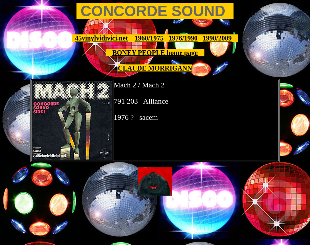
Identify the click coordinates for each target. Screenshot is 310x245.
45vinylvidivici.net (101, 38)
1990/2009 (217, 38)
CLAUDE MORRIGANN (155, 68)
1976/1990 (183, 38)
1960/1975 (149, 38)
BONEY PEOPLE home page (155, 52)
